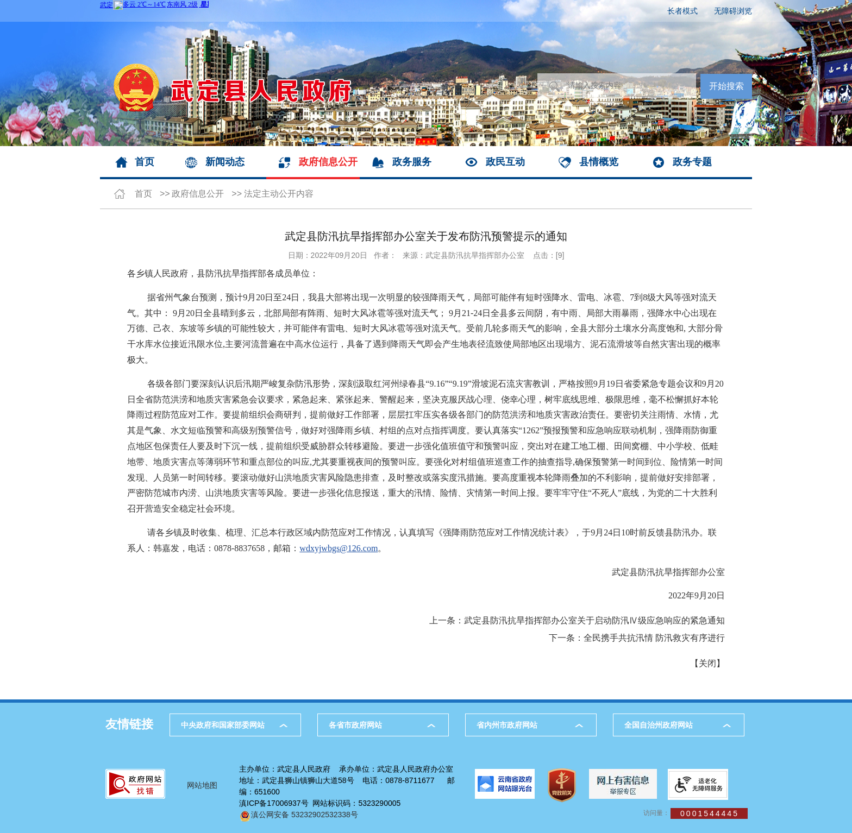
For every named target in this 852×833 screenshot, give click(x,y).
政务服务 (411, 161)
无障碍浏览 (733, 11)
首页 (144, 161)
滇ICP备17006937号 (274, 803)
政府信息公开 (328, 161)
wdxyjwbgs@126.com (338, 548)
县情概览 (598, 161)
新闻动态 (225, 161)
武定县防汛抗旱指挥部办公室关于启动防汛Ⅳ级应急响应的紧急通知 (594, 620)
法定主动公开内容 (279, 193)
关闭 (707, 663)
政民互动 (505, 161)
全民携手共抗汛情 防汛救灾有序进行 (654, 637)
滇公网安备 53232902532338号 (298, 814)
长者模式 (682, 11)
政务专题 (692, 161)
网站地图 (202, 785)
